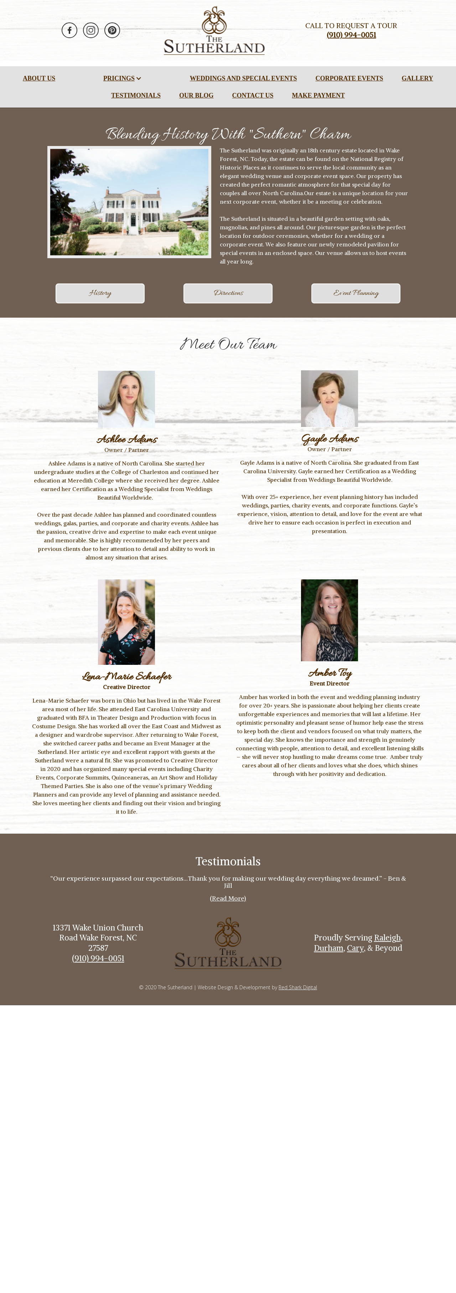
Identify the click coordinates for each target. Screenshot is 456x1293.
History (100, 293)
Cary (355, 948)
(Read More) (228, 898)
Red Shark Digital (298, 987)
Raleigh (387, 938)
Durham (328, 948)
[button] (122, 78)
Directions (228, 293)
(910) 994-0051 (98, 958)
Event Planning (356, 293)
